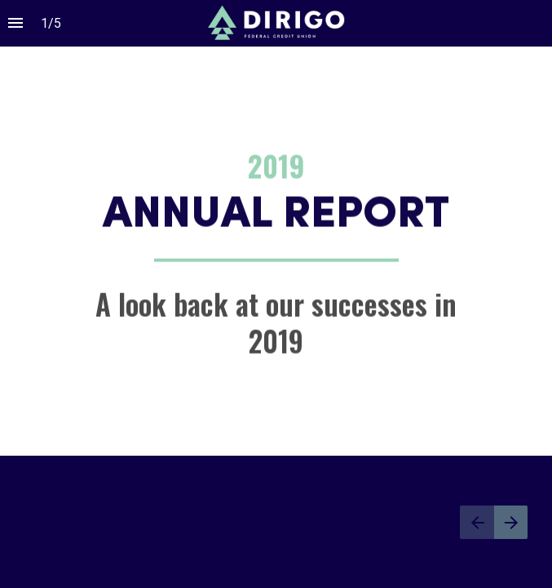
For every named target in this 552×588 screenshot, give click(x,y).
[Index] (15, 23)
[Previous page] (477, 522)
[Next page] (511, 522)
